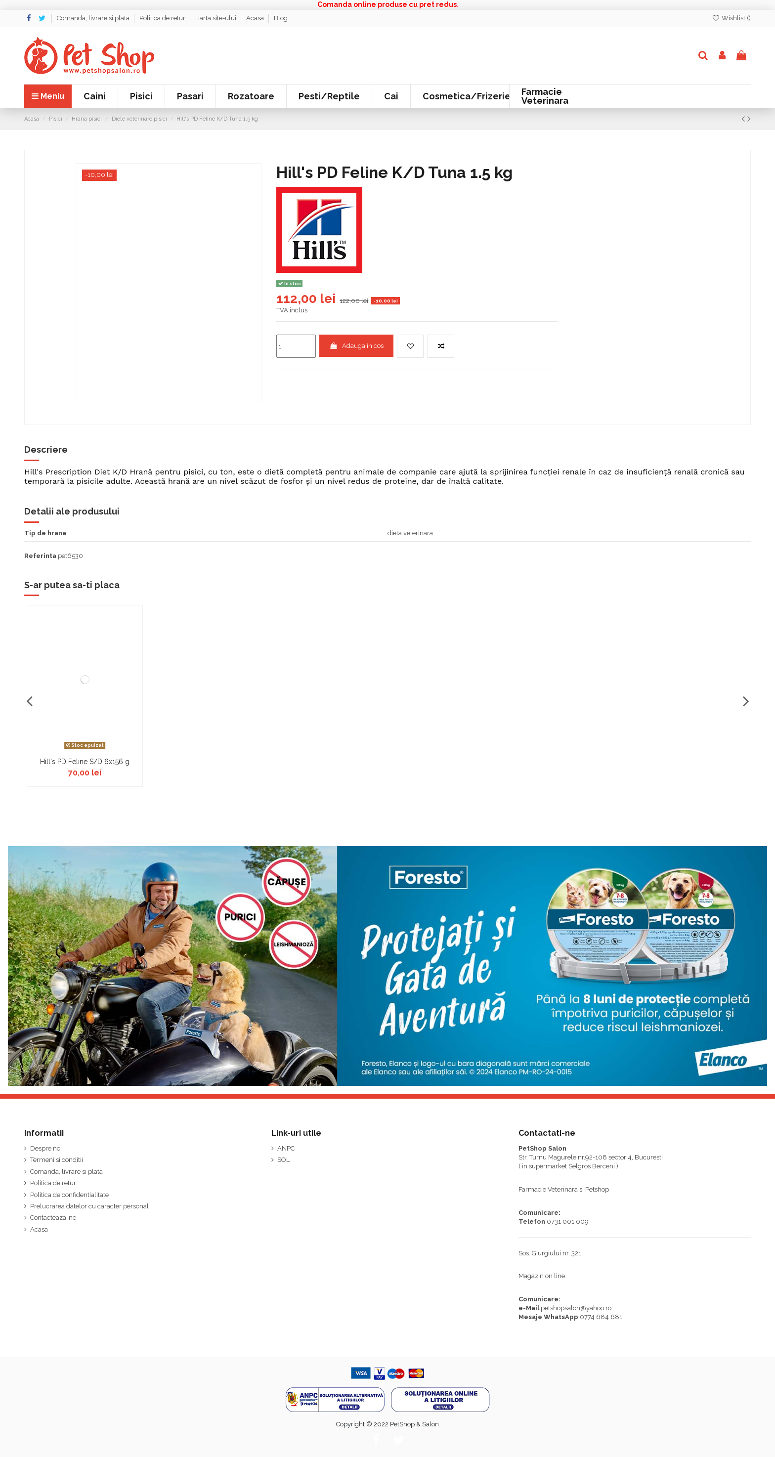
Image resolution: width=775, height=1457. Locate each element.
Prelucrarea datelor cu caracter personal (89, 1206)
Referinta (40, 555)
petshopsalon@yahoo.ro (576, 1308)
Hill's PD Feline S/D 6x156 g (84, 762)
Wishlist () (731, 18)
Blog (281, 18)
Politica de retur (163, 18)
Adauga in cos (356, 345)
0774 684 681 (601, 1317)
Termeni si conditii (56, 1159)
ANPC (286, 1148)
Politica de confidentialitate (69, 1195)
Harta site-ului (216, 18)
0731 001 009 (568, 1221)
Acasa (255, 18)
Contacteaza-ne (53, 1217)
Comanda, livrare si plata (94, 18)
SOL (283, 1159)
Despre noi (46, 1148)
